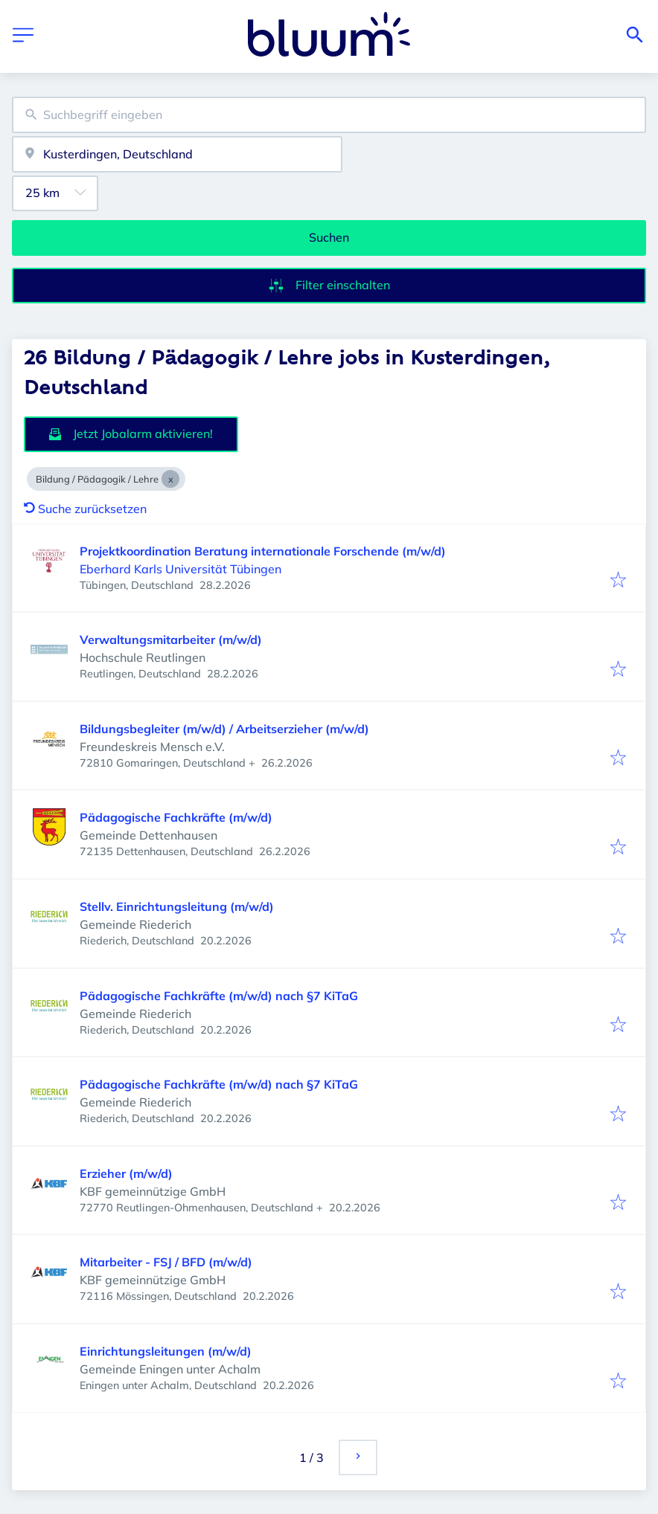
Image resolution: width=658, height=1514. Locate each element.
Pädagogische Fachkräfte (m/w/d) (176, 817)
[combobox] (329, 115)
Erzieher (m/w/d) (126, 1173)
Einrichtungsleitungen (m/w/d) (166, 1351)
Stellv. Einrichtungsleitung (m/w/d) (177, 906)
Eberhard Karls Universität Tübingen (180, 568)
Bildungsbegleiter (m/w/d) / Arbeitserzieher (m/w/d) (224, 728)
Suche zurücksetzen (85, 508)
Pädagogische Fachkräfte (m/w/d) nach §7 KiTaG (219, 995)
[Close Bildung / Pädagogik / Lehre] (170, 479)
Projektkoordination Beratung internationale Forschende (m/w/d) (263, 551)
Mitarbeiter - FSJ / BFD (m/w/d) (166, 1261)
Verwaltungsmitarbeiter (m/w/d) (171, 639)
